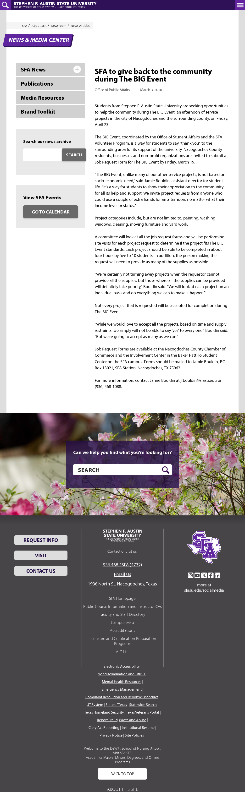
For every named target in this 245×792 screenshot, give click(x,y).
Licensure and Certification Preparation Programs (122, 641)
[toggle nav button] (240, 5)
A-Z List (122, 651)
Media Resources (42, 97)
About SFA (39, 25)
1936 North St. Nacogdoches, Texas (122, 584)
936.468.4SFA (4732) (122, 565)
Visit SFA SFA (122, 752)
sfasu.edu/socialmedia (204, 590)
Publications (37, 83)
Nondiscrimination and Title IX (122, 674)
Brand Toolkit (38, 111)
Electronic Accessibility (122, 666)
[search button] (165, 470)
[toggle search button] (5, 5)
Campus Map (122, 622)
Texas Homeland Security (104, 712)
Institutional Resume (138, 727)
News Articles (80, 25)
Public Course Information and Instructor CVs (122, 606)
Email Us (122, 574)
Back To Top (122, 773)
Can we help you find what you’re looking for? (122, 452)
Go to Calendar (51, 212)
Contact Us (41, 571)
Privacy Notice (111, 735)
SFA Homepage (122, 598)
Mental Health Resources (121, 681)
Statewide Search (143, 704)
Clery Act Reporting (104, 727)
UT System (95, 704)
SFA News (33, 69)
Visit (41, 555)
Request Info (40, 540)
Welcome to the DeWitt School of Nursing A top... (122, 748)
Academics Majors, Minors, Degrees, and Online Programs (122, 759)
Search (74, 155)
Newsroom (59, 25)
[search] (122, 469)
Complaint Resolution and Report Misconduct (121, 696)
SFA (24, 25)
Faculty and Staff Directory (122, 614)
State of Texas (116, 704)
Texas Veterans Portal (142, 712)
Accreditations (122, 630)
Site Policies (134, 735)
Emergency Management (121, 689)
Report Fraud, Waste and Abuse (121, 719)
